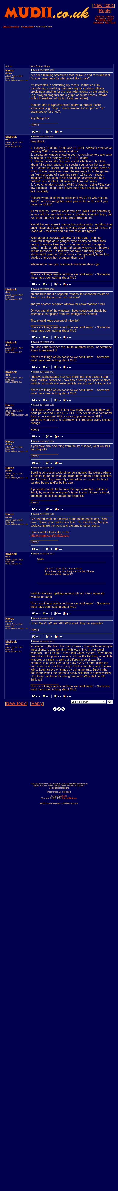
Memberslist (98, 22)
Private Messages (104, 20)
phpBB (64, 796)
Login (113, 22)
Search (110, 18)
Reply (104, 10)
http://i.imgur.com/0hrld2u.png (50, 535)
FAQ (107, 22)
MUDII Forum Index (11, 27)
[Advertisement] (97, 44)
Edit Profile (100, 16)
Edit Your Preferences (104, 17)
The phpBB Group (69, 798)
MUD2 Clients (28, 27)
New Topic (104, 5)
